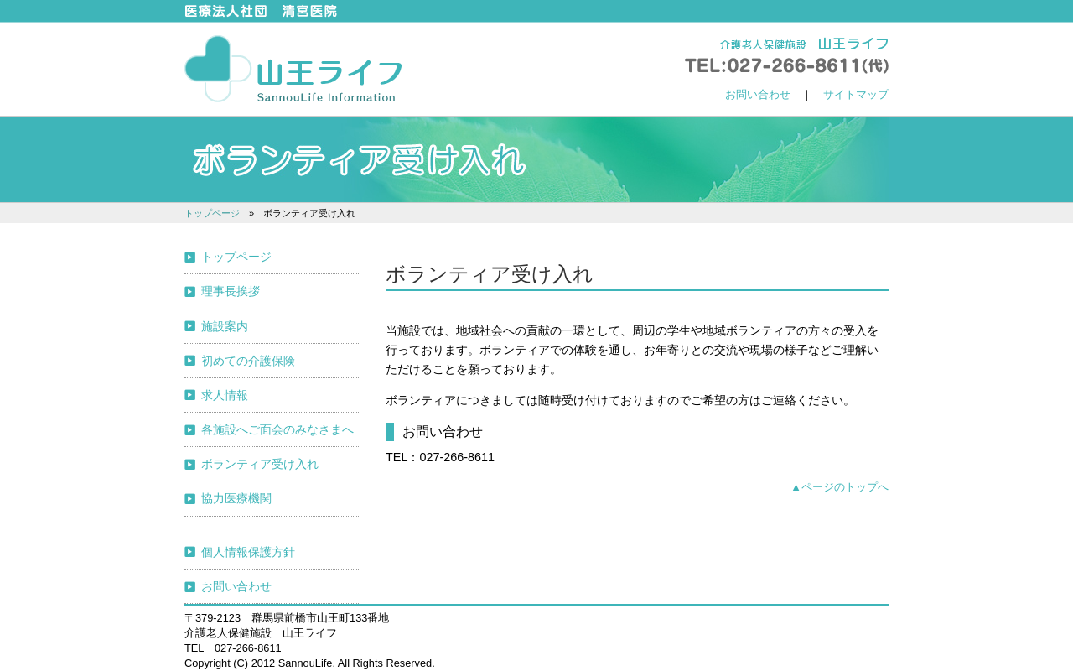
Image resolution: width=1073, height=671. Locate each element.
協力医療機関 (236, 498)
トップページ (212, 213)
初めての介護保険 (248, 360)
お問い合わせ (757, 94)
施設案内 (224, 326)
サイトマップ (856, 94)
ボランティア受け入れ (260, 464)
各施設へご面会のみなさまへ (277, 429)
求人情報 (224, 395)
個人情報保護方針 (248, 552)
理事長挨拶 (230, 291)
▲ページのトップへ (839, 487)
